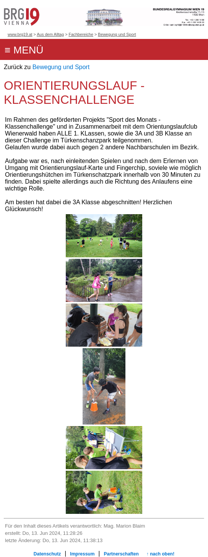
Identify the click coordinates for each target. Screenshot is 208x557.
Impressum (82, 554)
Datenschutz (47, 554)
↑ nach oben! (160, 554)
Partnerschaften (121, 554)
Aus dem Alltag (50, 34)
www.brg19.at (20, 34)
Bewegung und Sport (117, 34)
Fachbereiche (80, 34)
